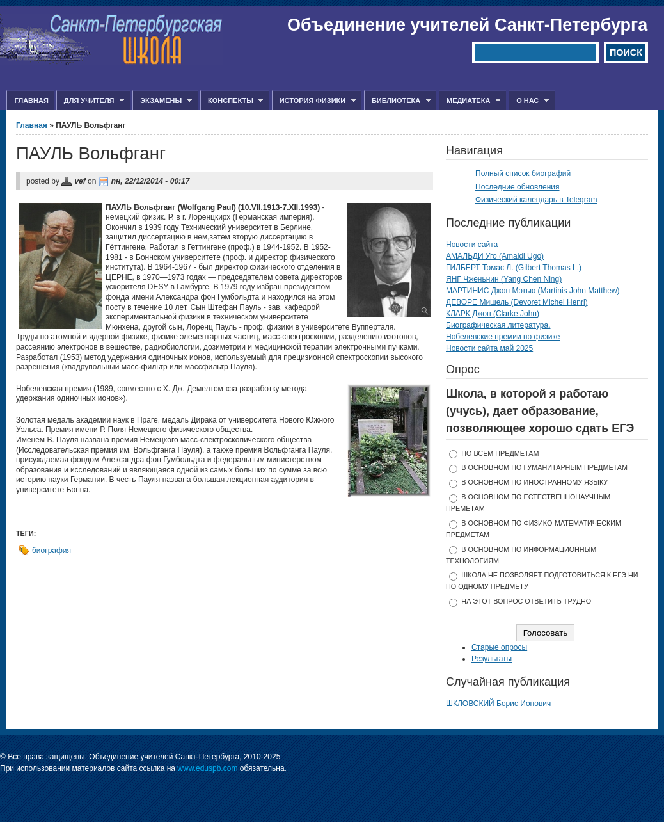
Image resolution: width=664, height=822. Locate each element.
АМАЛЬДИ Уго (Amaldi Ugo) (495, 256)
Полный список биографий (523, 173)
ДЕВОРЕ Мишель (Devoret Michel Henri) (517, 302)
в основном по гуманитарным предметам (544, 467)
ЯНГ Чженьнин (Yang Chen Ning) (504, 279)
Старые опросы (499, 647)
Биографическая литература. (498, 325)
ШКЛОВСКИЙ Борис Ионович (498, 703)
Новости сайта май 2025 (489, 348)
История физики (314, 101)
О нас (529, 101)
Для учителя (90, 101)
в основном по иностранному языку (534, 482)
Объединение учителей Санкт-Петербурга (467, 25)
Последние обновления (517, 186)
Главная (31, 100)
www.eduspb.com (207, 768)
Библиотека (397, 101)
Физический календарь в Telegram (536, 199)
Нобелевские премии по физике (503, 336)
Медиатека (470, 101)
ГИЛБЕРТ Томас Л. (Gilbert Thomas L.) (513, 267)
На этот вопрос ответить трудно (526, 601)
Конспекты (232, 101)
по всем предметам (500, 453)
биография (51, 550)
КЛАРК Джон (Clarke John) (492, 313)
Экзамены (162, 101)
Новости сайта (472, 244)
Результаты (491, 658)
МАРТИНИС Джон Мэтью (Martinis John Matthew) (533, 290)
